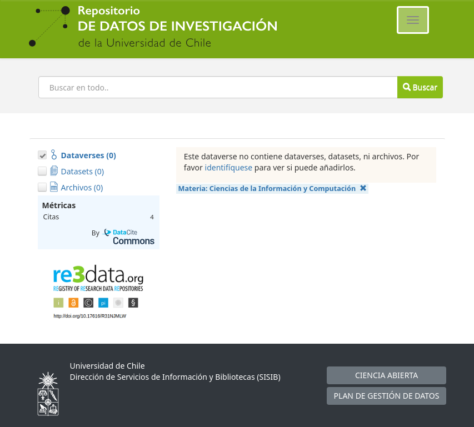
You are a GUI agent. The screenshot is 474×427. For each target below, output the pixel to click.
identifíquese (229, 167)
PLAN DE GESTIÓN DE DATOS (387, 395)
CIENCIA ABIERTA (386, 375)
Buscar (420, 87)
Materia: (272, 188)
